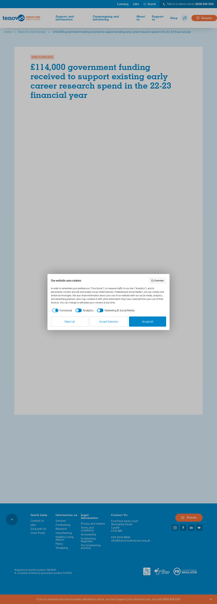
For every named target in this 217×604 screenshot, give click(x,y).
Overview (157, 280)
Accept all (147, 321)
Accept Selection (108, 321)
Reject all (70, 321)
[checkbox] (61, 310)
